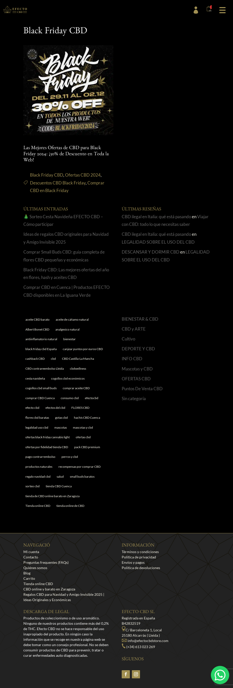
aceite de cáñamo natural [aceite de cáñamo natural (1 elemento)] (72, 319)
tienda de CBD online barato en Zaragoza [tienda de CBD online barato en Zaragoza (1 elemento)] (52, 496)
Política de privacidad (139, 557)
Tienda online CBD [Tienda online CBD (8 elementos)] (37, 506)
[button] (222, 9)
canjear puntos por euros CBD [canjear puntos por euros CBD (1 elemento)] (83, 349)
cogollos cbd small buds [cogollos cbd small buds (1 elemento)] (41, 388)
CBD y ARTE (134, 329)
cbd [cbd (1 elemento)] (53, 359)
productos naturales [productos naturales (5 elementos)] (38, 466)
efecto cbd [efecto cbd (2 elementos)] (32, 408)
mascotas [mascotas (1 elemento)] (60, 427)
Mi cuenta (31, 552)
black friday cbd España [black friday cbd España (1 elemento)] (41, 349)
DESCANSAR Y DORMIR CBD (150, 252)
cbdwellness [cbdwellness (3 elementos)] (78, 368)
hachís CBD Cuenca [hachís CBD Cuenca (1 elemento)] (87, 417)
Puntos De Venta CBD (142, 388)
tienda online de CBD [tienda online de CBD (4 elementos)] (70, 506)
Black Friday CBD (46, 175)
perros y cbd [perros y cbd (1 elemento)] (69, 457)
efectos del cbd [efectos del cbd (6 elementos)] (55, 408)
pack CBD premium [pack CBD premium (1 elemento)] (87, 447)
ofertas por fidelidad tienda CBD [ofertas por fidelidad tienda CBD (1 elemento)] (46, 447)
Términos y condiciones (140, 552)
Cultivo (128, 338)
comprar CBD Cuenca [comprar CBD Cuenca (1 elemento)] (40, 398)
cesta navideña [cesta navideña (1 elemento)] (35, 378)
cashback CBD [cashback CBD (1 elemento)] (35, 359)
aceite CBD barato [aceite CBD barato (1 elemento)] (37, 319)
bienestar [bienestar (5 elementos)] (69, 339)
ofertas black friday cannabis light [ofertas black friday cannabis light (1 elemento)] (47, 437)
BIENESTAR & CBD (140, 319)
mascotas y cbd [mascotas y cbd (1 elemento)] (83, 427)
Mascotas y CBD (137, 368)
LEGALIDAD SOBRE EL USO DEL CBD (158, 242)
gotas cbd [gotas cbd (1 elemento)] (61, 417)
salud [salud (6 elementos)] (60, 476)
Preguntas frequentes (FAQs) (46, 562)
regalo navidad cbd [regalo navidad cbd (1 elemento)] (38, 476)
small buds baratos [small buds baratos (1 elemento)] (82, 476)
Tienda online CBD (38, 584)
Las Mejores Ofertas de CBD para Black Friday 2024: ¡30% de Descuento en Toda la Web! (66, 154)
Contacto (30, 557)
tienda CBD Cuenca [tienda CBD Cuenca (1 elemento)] (59, 486)
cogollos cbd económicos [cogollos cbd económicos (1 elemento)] (68, 378)
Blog (26, 573)
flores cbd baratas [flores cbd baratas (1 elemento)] (37, 417)
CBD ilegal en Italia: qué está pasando (156, 216)
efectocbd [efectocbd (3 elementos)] (91, 398)
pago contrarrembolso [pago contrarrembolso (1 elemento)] (40, 457)
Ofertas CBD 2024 (83, 175)
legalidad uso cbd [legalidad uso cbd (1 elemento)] (36, 427)
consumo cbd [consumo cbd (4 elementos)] (70, 398)
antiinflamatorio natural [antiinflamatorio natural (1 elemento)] (41, 339)
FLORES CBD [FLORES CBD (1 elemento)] (80, 408)
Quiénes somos (35, 568)
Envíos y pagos (133, 562)
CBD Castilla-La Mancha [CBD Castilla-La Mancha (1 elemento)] (78, 359)
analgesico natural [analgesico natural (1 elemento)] (67, 329)
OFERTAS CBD (136, 378)
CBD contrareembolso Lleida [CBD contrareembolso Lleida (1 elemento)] (44, 368)
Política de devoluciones (141, 568)
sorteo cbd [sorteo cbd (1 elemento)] (32, 486)
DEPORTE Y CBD (138, 348)
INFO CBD (132, 358)
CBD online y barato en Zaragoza (49, 589)
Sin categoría (134, 398)
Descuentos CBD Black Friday (58, 182)
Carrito (29, 578)
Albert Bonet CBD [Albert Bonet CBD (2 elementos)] (37, 329)
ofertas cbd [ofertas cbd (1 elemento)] (83, 437)
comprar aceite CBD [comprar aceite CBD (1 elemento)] (76, 388)
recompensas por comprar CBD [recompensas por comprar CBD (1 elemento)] (79, 466)
